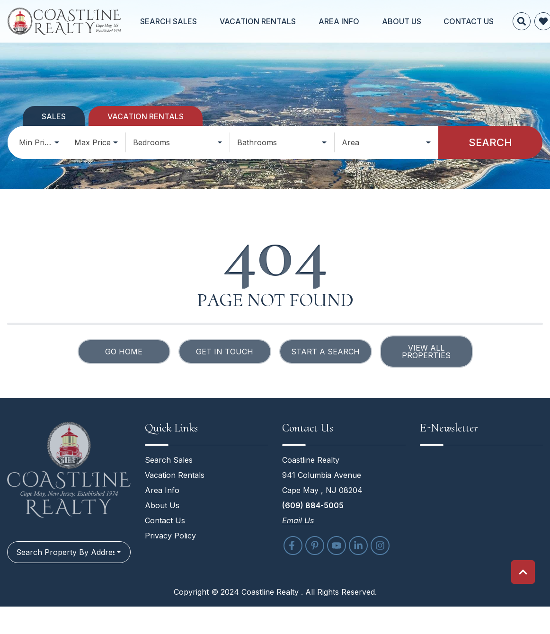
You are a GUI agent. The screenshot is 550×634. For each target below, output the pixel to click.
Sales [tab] (54, 116)
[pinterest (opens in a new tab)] (314, 545)
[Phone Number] (532, 21)
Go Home (123, 351)
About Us (369, 21)
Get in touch (224, 351)
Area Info (322, 21)
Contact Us (422, 21)
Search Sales (181, 21)
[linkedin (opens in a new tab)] (358, 545)
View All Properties (426, 351)
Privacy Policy (170, 535)
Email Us (298, 520)
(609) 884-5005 (313, 505)
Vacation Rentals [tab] (145, 116)
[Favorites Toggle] (489, 21)
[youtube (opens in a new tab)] (336, 545)
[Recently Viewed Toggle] (511, 21)
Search (490, 142)
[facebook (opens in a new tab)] (293, 545)
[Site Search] (467, 21)
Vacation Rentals (256, 21)
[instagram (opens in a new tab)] (380, 545)
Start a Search (325, 351)
